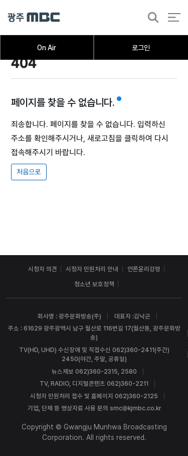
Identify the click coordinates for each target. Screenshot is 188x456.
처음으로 (29, 172)
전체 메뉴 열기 (174, 17)
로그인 (141, 48)
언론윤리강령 (143, 269)
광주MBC (34, 17)
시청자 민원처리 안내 (92, 269)
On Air (46, 48)
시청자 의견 (42, 269)
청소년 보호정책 (94, 284)
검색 (150, 18)
